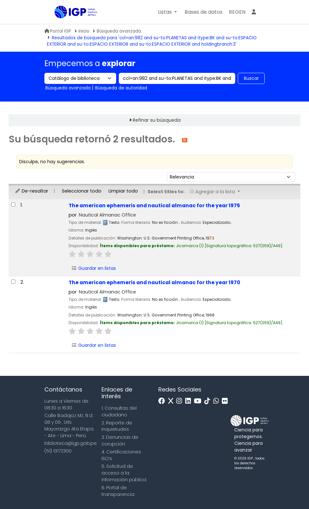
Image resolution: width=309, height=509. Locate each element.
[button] (167, 12)
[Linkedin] (189, 401)
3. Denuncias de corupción (120, 440)
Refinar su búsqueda (157, 120)
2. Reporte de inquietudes (117, 426)
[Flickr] (226, 401)
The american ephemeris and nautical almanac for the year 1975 (154, 205)
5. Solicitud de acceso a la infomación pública (124, 473)
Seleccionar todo (82, 191)
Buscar (251, 78)
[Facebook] (163, 401)
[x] (172, 401)
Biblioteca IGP (71, 25)
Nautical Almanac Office (107, 215)
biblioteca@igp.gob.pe (70, 443)
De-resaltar (31, 191)
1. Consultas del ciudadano (119, 411)
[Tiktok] (208, 401)
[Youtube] (199, 401)
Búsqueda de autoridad (121, 88)
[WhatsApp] (217, 401)
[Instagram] (180, 401)
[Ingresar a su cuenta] (254, 12)
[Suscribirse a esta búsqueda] (184, 139)
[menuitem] (237, 12)
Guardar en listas (94, 268)
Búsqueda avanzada (119, 31)
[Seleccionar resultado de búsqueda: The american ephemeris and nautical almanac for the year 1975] (13, 204)
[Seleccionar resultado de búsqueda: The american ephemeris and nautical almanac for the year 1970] (13, 281)
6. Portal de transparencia (118, 491)
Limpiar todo (123, 191)
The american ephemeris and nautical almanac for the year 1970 (154, 282)
